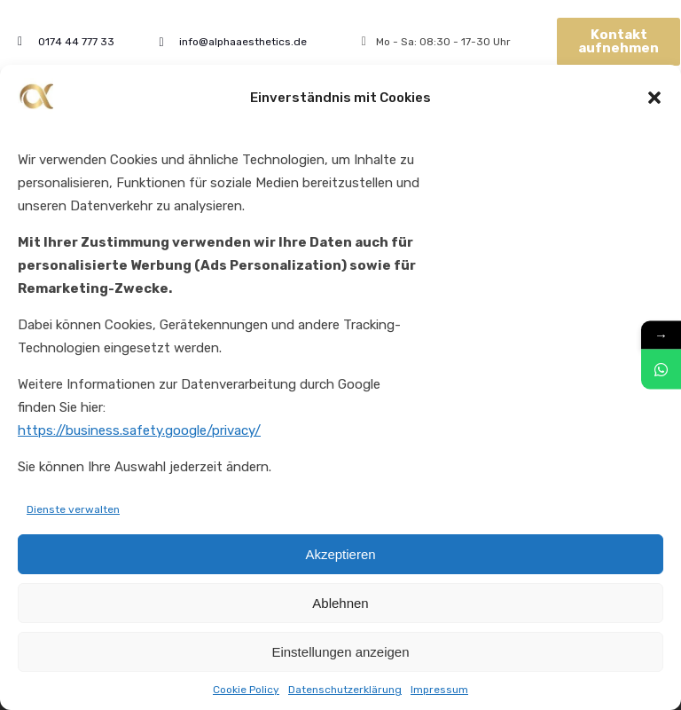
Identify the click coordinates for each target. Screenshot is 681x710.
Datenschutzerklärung (345, 692)
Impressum (439, 692)
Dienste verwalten (73, 512)
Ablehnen (340, 605)
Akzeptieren (340, 556)
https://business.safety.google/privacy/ (139, 433)
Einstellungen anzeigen (340, 654)
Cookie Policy (246, 692)
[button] (654, 100)
